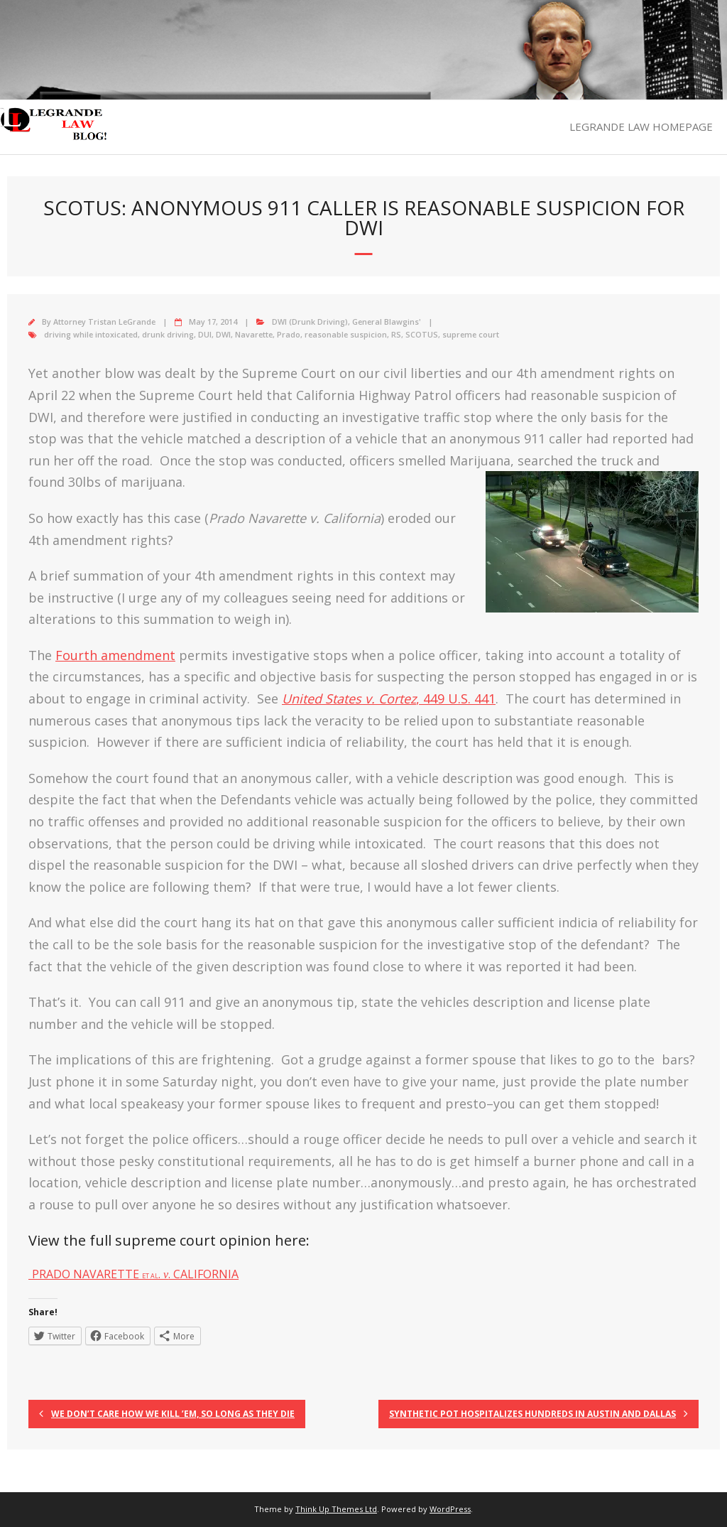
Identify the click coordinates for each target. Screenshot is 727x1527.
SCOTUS (421, 334)
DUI (205, 334)
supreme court (470, 334)
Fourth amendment (115, 655)
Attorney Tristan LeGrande (104, 321)
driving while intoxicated (91, 334)
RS (396, 334)
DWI (223, 334)
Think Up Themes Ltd (336, 1509)
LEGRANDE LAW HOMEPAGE (641, 126)
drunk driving (168, 334)
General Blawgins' (386, 321)
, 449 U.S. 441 (389, 698)
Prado (288, 334)
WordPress (450, 1509)
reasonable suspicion (346, 334)
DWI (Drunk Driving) (310, 321)
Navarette (254, 334)
